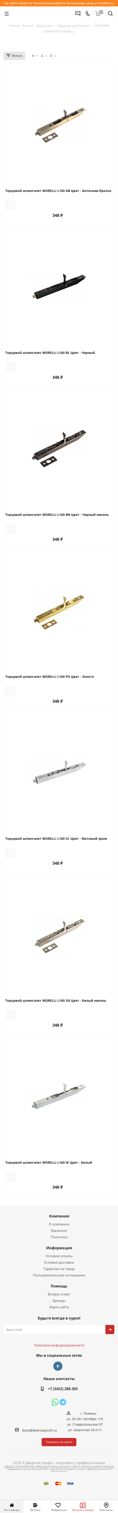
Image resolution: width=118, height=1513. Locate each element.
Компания (59, 1216)
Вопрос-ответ (59, 1294)
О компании (59, 1224)
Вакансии (59, 1230)
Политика (59, 1237)
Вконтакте (57, 1366)
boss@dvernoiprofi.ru (39, 1430)
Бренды (59, 1300)
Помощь (59, 1286)
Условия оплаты (59, 1256)
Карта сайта (59, 1307)
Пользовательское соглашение (59, 1275)
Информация (59, 1247)
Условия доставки (59, 1262)
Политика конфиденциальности (61, 1331)
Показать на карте (59, 1442)
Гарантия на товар (59, 1268)
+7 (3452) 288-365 (63, 1388)
